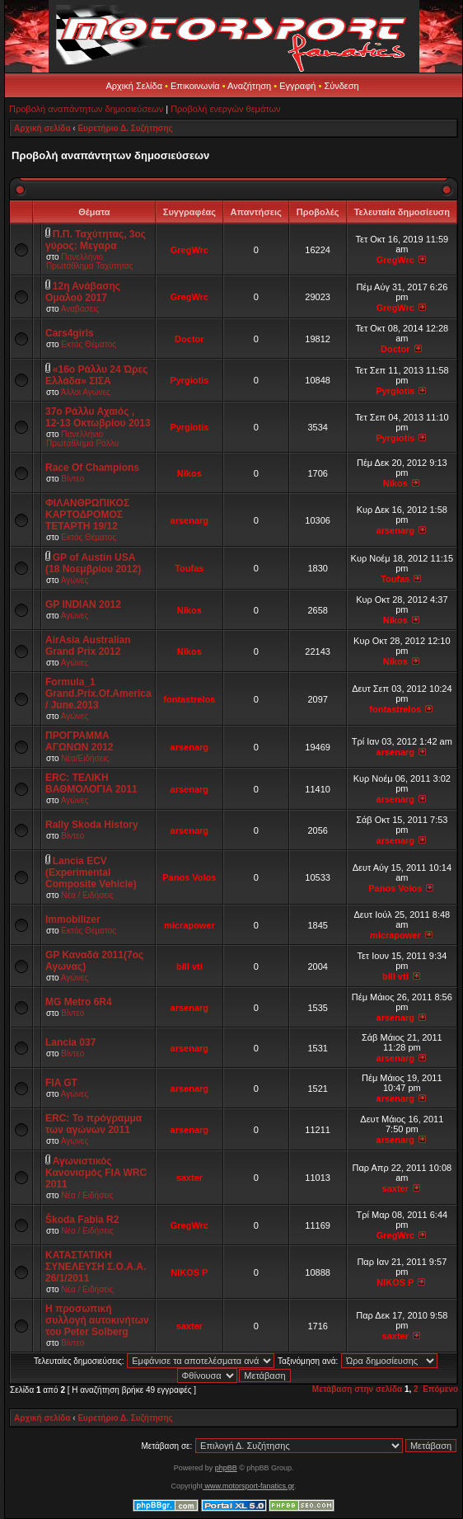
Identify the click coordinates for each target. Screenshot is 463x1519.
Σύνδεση (341, 86)
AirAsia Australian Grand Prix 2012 (88, 645)
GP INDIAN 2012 (83, 604)
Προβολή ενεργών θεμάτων (225, 109)
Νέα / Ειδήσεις (87, 895)
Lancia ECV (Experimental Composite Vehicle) (91, 872)
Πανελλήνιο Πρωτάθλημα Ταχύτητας (89, 261)
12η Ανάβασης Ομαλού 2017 (82, 291)
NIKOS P (189, 1272)
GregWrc (189, 250)
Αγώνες (75, 580)
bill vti (189, 966)
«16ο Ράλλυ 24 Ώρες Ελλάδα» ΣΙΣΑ (96, 375)
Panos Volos (189, 877)
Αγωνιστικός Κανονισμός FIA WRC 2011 (96, 1172)
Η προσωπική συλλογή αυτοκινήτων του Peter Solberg (97, 1320)
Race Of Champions (92, 467)
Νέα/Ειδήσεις (85, 758)
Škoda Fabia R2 (82, 1219)
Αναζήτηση (249, 86)
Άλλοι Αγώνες (85, 392)
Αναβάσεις (80, 308)
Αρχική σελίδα (42, 128)
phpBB (226, 1468)
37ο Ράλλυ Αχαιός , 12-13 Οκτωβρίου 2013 (98, 417)
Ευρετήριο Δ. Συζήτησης (124, 128)
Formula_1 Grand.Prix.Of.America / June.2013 (98, 693)
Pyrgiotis (189, 380)
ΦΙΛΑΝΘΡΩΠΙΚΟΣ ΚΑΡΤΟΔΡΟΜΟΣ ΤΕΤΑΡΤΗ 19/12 (87, 514)
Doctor (189, 339)
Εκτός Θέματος (88, 344)
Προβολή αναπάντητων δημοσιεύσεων (86, 109)
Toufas (189, 568)
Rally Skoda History (91, 824)
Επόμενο (440, 1389)
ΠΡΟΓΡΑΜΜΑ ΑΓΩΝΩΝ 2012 (79, 741)
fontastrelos (189, 699)
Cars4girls (69, 333)
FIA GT (61, 1083)
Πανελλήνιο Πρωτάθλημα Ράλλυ (82, 439)
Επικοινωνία (195, 86)
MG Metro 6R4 (78, 1002)
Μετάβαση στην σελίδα (357, 1389)
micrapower (189, 925)
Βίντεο (72, 478)
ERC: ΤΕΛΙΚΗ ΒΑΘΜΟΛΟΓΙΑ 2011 (91, 783)
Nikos (189, 473)
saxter (189, 1178)
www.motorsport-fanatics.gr (248, 1486)
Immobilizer (73, 919)
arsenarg (189, 520)
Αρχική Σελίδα (133, 86)
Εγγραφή (297, 86)
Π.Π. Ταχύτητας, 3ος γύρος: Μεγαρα (95, 240)
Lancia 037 (70, 1042)
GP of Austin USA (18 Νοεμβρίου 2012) (93, 563)
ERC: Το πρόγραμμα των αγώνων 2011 (93, 1124)
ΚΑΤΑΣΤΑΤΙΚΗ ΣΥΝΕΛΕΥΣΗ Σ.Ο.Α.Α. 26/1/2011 (95, 1266)
